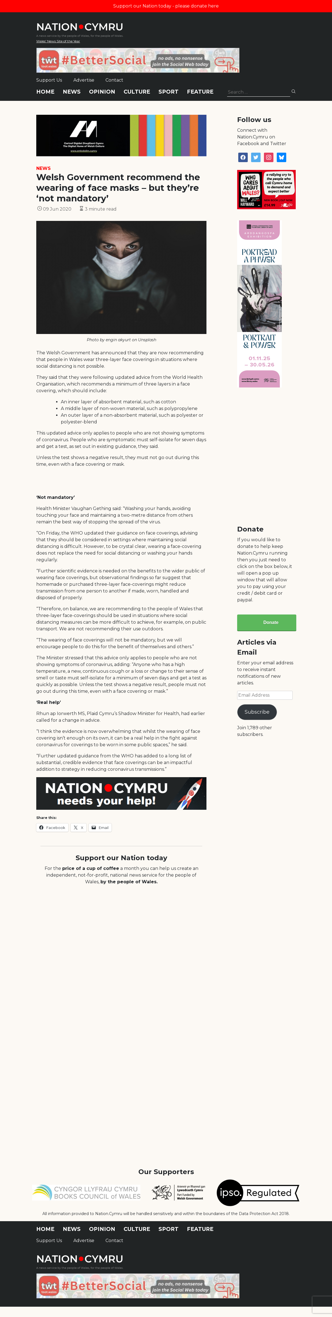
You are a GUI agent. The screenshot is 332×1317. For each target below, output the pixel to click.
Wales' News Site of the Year (58, 41)
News (72, 92)
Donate (270, 622)
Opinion (102, 92)
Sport (168, 92)
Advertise (83, 80)
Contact (114, 80)
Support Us (49, 80)
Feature (200, 92)
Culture (137, 92)
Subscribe (257, 712)
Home (45, 92)
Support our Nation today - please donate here (166, 6)
